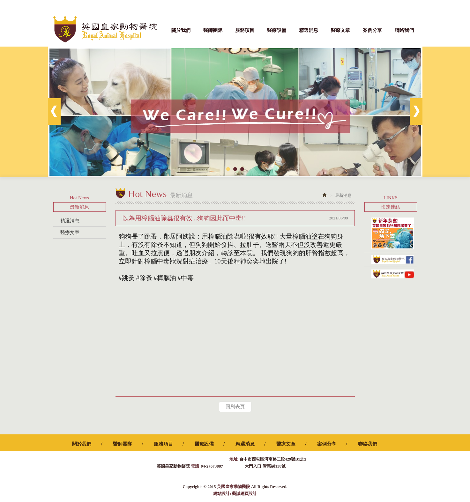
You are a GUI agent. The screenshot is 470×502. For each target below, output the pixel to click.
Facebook (414, 6)
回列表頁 (235, 406)
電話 (195, 466)
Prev (54, 111)
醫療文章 (69, 232)
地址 (233, 459)
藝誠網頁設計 (244, 493)
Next (416, 111)
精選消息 (69, 220)
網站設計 (221, 493)
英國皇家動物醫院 (105, 29)
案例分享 (69, 244)
